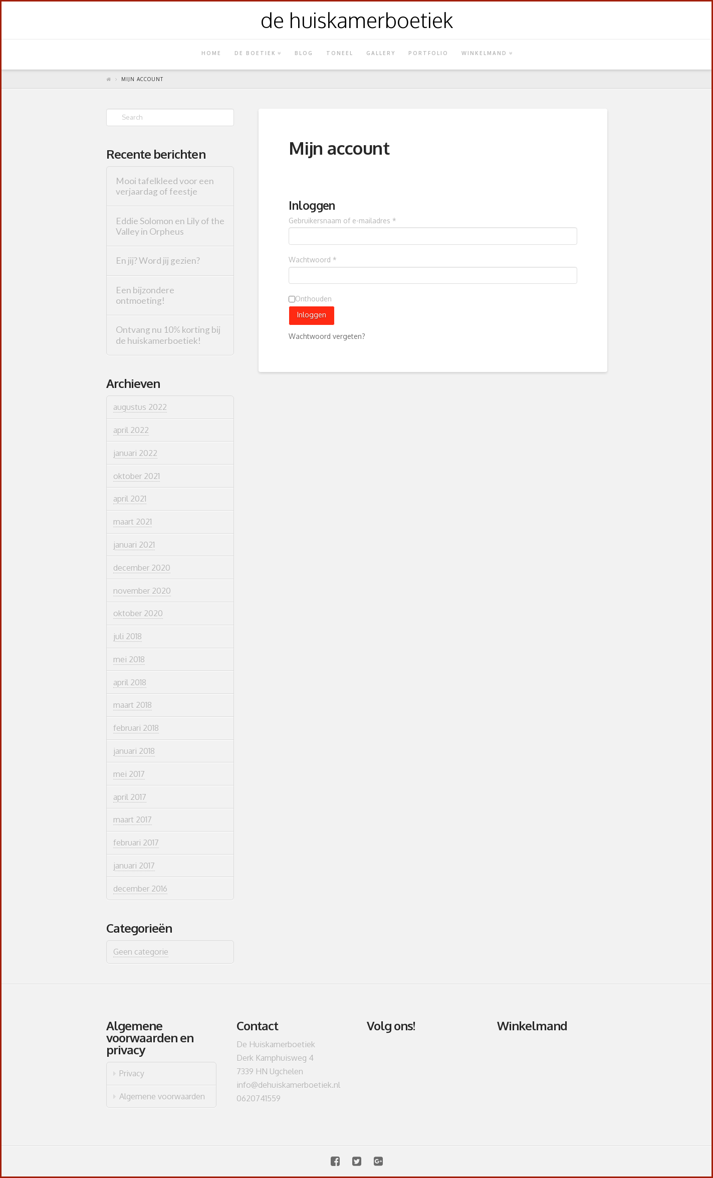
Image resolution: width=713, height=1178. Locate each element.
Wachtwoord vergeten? (327, 336)
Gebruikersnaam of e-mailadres (342, 220)
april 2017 (129, 797)
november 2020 (142, 591)
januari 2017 (134, 866)
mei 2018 (129, 659)
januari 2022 (135, 453)
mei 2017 (129, 774)
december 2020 (141, 568)
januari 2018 (134, 751)
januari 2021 (134, 545)
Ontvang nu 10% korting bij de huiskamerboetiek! (168, 334)
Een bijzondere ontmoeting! (145, 295)
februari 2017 (136, 843)
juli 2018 (127, 636)
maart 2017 (132, 820)
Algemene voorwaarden (162, 1096)
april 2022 (131, 430)
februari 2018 (136, 728)
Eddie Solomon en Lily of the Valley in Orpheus (170, 226)
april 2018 (129, 682)
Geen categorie (140, 952)
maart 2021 (132, 522)
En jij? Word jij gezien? (158, 260)
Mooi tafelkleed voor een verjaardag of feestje (165, 186)
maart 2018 (132, 705)
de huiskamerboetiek (357, 20)
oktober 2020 (138, 613)
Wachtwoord (313, 259)
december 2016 (140, 889)
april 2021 (129, 499)
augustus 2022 (140, 407)
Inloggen (311, 314)
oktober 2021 (136, 476)
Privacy (131, 1073)
